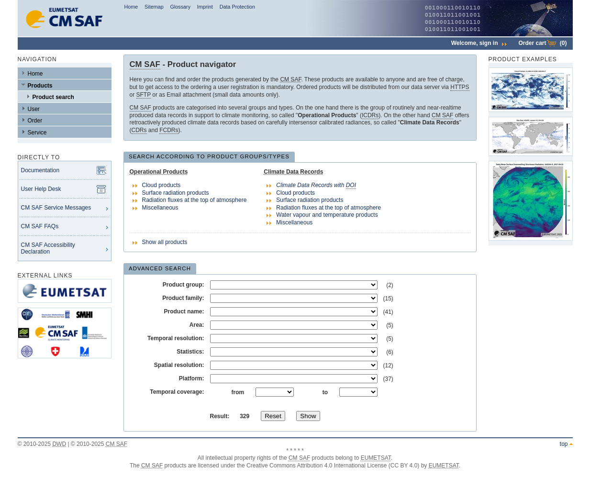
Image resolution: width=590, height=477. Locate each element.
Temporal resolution (174, 338)
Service (37, 132)
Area (195, 325)
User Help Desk (41, 189)
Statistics (189, 351)
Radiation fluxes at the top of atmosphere (194, 200)
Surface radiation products (175, 192)
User (34, 109)
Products (40, 85)
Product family (182, 298)
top (564, 444)
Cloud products (161, 185)
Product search (53, 97)
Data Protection (237, 7)
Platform (190, 378)
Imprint (205, 7)
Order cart (542, 43)
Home (131, 7)
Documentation (40, 170)
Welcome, (479, 43)
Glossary (180, 7)
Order (35, 120)
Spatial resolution (178, 365)
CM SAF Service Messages (56, 207)
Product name (183, 311)
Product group (182, 284)
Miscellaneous (160, 207)
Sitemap (154, 7)
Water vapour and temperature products (327, 214)
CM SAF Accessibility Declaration (48, 248)
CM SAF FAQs (40, 226)
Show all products (165, 242)
